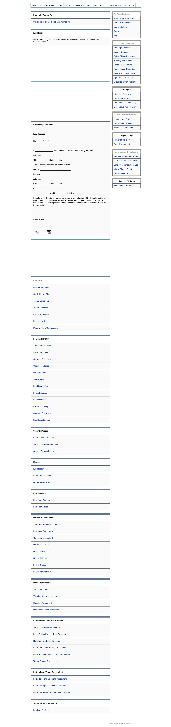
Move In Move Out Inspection (46, 328)
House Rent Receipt (42, 482)
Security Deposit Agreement (45, 444)
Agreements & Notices (124, 77)
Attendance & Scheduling (125, 103)
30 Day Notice (39, 565)
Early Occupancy (40, 406)
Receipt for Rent (40, 321)
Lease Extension (40, 393)
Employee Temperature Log (126, 165)
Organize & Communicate (125, 82)
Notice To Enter (40, 558)
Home (34, 5)
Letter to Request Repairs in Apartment (50, 686)
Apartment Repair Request (45, 524)
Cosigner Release (41, 366)
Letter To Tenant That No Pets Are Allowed (51, 654)
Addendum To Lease (42, 346)
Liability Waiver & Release (125, 161)
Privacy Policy (113, 724)
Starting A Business (122, 48)
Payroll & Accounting (123, 65)
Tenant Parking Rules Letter (45, 661)
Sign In (117, 35)
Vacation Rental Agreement (45, 596)
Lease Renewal (40, 400)
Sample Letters (94, 5)
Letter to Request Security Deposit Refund (51, 692)
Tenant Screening (41, 301)
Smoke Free (38, 379)
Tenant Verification (41, 308)
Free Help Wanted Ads (51, 5)
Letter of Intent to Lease (43, 438)
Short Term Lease (41, 589)
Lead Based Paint (41, 386)
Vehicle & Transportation (124, 73)
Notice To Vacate (40, 551)
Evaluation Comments (123, 128)
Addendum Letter (41, 352)
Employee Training (122, 98)
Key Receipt (38, 469)
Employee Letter (121, 173)
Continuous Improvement (125, 107)
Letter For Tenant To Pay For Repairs (49, 648)
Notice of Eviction (41, 545)
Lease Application (41, 287)
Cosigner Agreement (42, 359)
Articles (129, 5)
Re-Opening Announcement (126, 156)
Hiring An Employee (122, 94)
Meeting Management (123, 60)
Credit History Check (42, 294)
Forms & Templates (74, 5)
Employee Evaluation (123, 123)
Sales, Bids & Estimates (124, 56)
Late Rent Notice (40, 507)
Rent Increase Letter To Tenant (46, 641)
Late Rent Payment (41, 500)
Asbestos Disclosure (42, 413)
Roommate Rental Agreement (46, 610)
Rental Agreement (41, 314)
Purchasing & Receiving (124, 69)
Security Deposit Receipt (44, 451)
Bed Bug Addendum (42, 420)
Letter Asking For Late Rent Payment (49, 634)
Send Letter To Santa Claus (126, 186)
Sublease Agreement (42, 603)
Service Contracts (121, 52)
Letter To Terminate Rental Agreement (50, 679)
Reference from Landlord (44, 531)
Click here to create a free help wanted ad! (52, 22)
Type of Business (113, 5)
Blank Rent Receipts (42, 476)
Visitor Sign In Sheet (123, 169)
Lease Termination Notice (44, 572)
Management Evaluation (124, 119)
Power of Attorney (121, 140)
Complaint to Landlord (43, 538)
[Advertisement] (70, 64)
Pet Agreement (39, 373)
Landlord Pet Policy (41, 710)
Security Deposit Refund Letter (46, 627)
